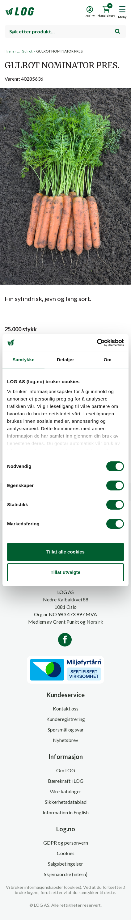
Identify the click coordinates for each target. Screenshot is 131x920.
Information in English (66, 812)
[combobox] (65, 31)
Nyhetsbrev (65, 740)
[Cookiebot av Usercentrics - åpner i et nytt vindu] (97, 343)
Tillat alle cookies (65, 551)
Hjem (9, 51)
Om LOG (65, 770)
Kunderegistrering (65, 719)
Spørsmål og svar (66, 729)
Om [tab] (107, 359)
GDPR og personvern (65, 843)
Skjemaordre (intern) (65, 874)
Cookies (65, 853)
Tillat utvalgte (65, 572)
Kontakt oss (65, 708)
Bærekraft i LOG (65, 781)
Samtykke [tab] (24, 359)
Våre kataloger (65, 791)
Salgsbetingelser (65, 864)
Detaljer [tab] (65, 359)
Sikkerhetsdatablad (66, 802)
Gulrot (27, 51)
